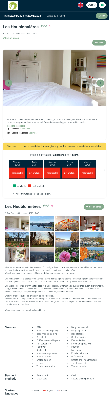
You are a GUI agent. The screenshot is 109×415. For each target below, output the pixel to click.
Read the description (16, 126)
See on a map (11, 38)
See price (99, 43)
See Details (25, 129)
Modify (102, 16)
